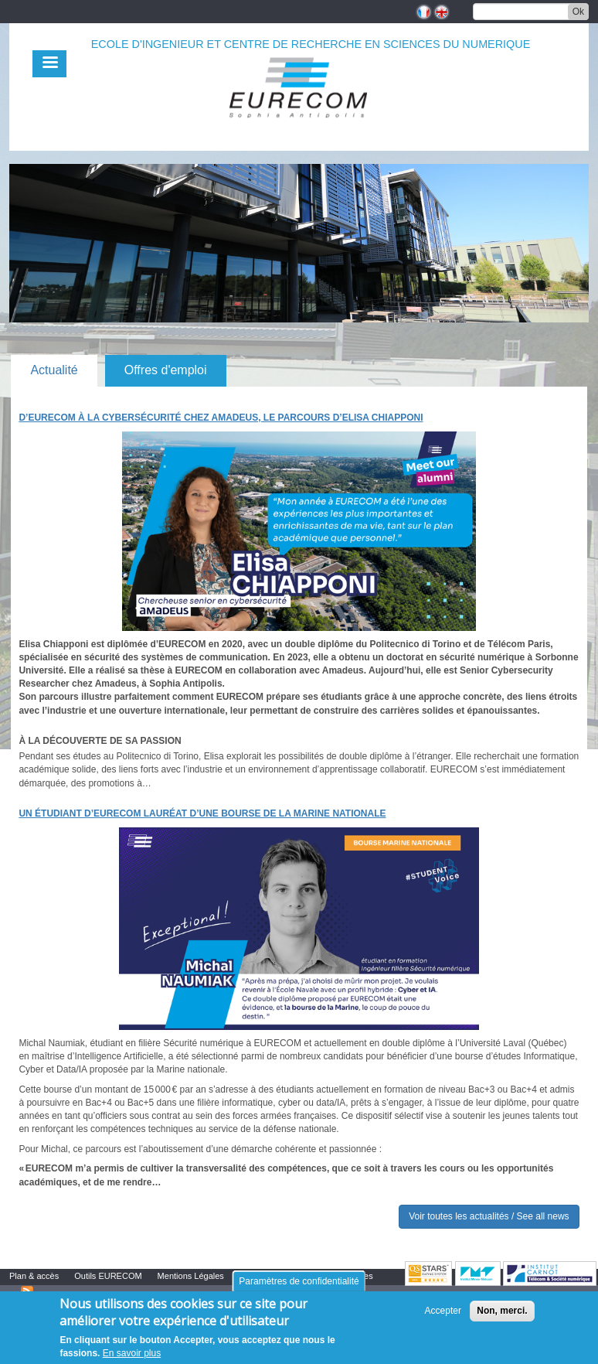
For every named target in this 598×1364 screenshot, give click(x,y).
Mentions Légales (191, 1275)
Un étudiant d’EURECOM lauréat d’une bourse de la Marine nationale (202, 813)
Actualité (53, 370)
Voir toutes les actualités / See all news (489, 1216)
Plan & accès (34, 1275)
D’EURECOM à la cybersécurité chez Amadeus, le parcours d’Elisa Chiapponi (221, 417)
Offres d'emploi (165, 370)
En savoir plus (132, 1353)
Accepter (443, 1310)
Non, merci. (502, 1310)
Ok (578, 11)
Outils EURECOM (107, 1275)
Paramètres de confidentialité (298, 1281)
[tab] (54, 371)
